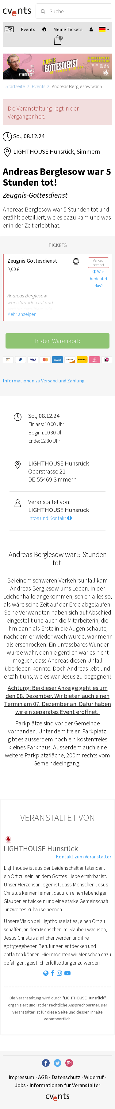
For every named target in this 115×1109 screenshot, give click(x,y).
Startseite (15, 86)
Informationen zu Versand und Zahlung (44, 380)
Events (38, 86)
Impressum (21, 1077)
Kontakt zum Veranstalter (83, 856)
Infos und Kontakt (50, 518)
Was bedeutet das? (98, 278)
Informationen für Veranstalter (64, 1085)
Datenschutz (66, 1077)
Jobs (20, 1085)
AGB (43, 1077)
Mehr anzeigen (21, 314)
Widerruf (94, 1077)
